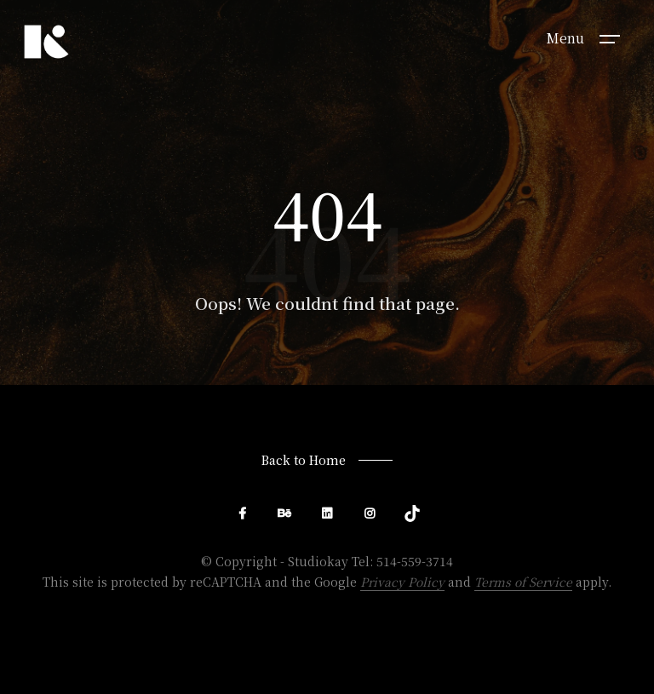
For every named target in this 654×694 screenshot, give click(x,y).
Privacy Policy (402, 581)
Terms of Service (523, 581)
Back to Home (303, 459)
